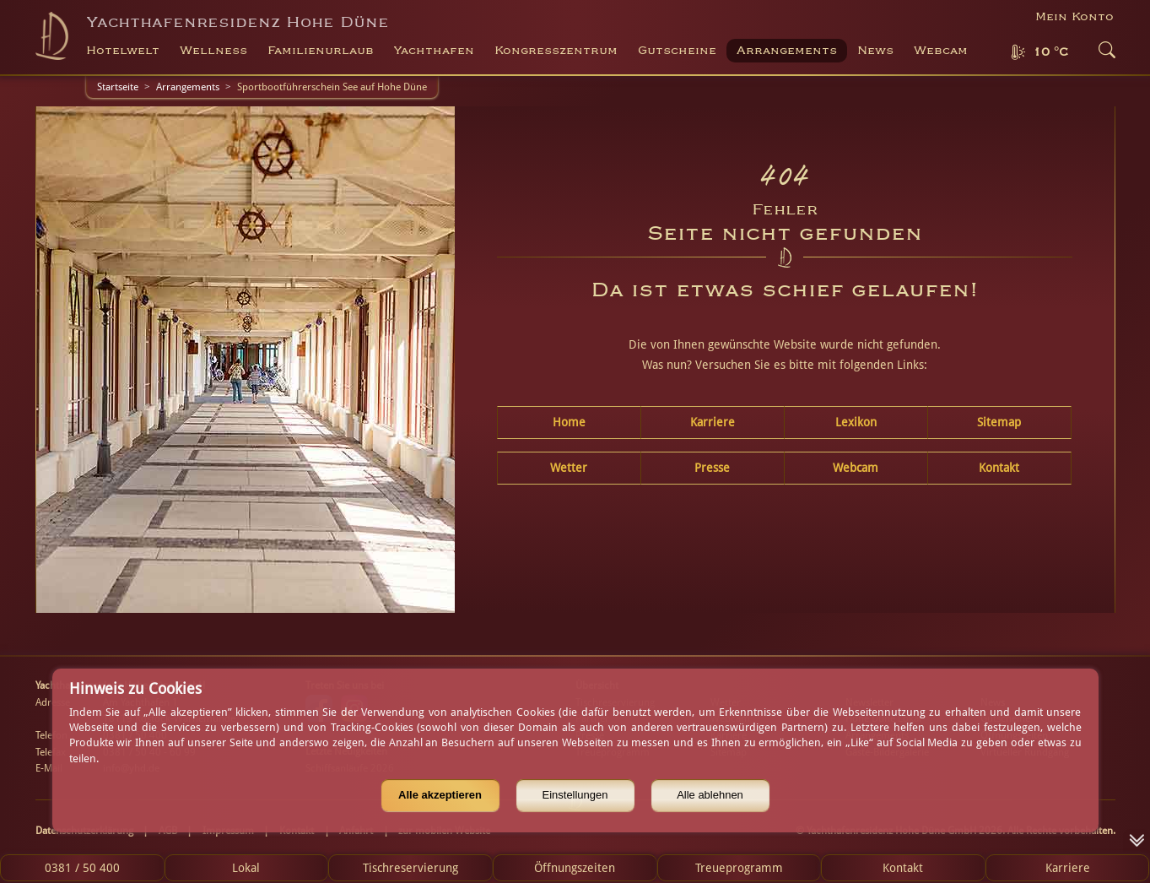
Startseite (117, 87)
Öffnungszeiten (574, 868)
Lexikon (856, 422)
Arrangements (787, 50)
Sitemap (999, 422)
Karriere (712, 422)
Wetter (568, 467)
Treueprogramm (739, 868)
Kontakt (999, 467)
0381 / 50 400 (82, 868)
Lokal (246, 868)
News (875, 50)
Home (569, 422)
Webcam (941, 50)
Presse (712, 467)
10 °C (1050, 52)
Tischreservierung (410, 868)
